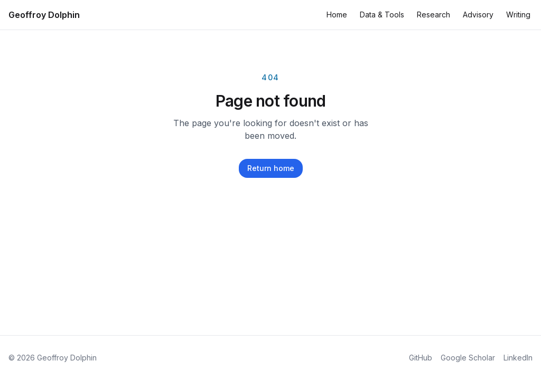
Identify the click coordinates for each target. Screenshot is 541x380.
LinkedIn (518, 357)
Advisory (478, 14)
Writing (518, 14)
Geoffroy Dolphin (44, 15)
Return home (270, 168)
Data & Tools (382, 14)
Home (337, 14)
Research (433, 14)
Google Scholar (468, 357)
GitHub (420, 357)
